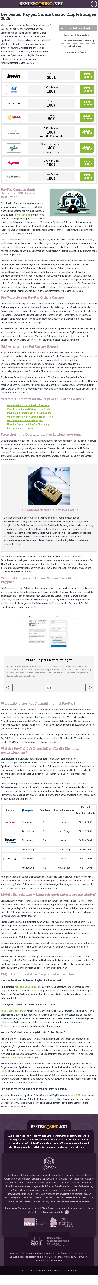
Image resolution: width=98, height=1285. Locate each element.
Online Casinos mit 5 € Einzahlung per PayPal (30, 430)
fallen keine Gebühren (26, 997)
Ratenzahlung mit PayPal (20, 441)
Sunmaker (13, 141)
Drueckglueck (13, 92)
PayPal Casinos (22, 228)
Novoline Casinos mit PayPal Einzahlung (28, 438)
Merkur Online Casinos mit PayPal (25, 434)
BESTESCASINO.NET (35, 1207)
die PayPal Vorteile (16, 1067)
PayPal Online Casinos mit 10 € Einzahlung (29, 426)
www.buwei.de (56, 1222)
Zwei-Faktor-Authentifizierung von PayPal (29, 422)
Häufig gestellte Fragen (75, 52)
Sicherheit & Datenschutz (76, 35)
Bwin (13, 76)
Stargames (13, 108)
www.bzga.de (35, 1232)
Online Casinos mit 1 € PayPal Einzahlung (28, 419)
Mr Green (13, 157)
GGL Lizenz (82, 1105)
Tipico (13, 173)
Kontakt (72, 1280)
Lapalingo (13, 189)
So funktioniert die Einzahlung (79, 40)
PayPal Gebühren (73, 46)
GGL (49, 1251)
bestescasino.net (49, 1137)
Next (88, 697)
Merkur (13, 124)
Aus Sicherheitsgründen (13, 1021)
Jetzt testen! (87, 76)
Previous (9, 697)
